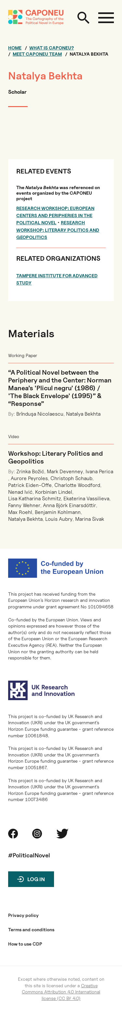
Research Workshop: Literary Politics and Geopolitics (57, 230)
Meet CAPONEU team (37, 54)
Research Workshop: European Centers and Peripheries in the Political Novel (55, 215)
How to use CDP (25, 944)
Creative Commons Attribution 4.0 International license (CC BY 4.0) (61, 992)
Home (14, 48)
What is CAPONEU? (51, 48)
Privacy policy (23, 915)
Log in (36, 879)
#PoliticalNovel (29, 855)
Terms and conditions (31, 929)
